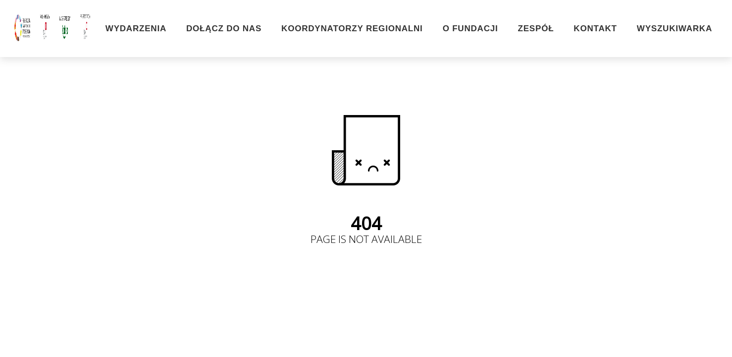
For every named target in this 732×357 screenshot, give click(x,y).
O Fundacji (470, 28)
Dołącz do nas (223, 28)
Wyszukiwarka (674, 28)
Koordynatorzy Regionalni (352, 28)
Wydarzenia (135, 28)
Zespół (536, 28)
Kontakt (595, 28)
